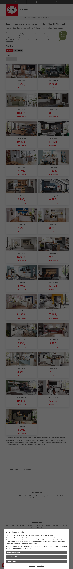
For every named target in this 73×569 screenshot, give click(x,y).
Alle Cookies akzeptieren (13, 552)
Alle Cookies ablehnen (13, 557)
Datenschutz (40, 566)
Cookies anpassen (12, 561)
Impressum (32, 566)
